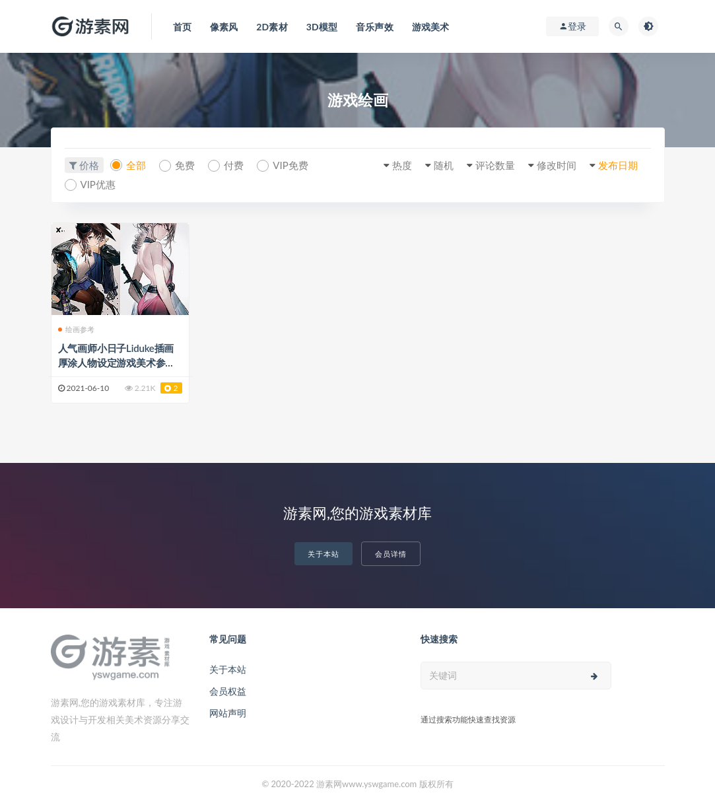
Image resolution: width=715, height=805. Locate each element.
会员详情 (391, 553)
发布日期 (618, 165)
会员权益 (227, 691)
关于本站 (323, 553)
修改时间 (556, 165)
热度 (402, 165)
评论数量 (495, 165)
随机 (444, 165)
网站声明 (227, 712)
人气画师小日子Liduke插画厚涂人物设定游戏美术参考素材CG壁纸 (117, 362)
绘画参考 (76, 329)
